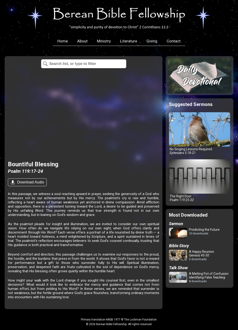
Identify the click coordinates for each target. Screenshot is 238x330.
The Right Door (199, 180)
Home (62, 41)
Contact (174, 41)
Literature (128, 41)
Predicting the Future (194, 233)
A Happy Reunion (191, 255)
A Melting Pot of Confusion (198, 277)
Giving (151, 41)
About (82, 41)
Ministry (104, 41)
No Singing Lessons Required (199, 133)
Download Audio (30, 182)
